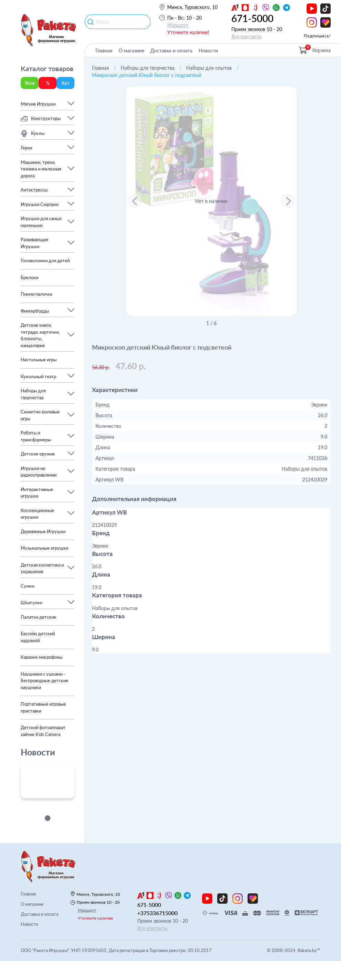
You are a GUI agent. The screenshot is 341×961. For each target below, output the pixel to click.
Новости (208, 50)
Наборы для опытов (209, 68)
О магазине (131, 50)
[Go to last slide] (135, 201)
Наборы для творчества (147, 68)
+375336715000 (157, 913)
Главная (104, 50)
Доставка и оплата (171, 50)
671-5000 (252, 18)
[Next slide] (288, 201)
